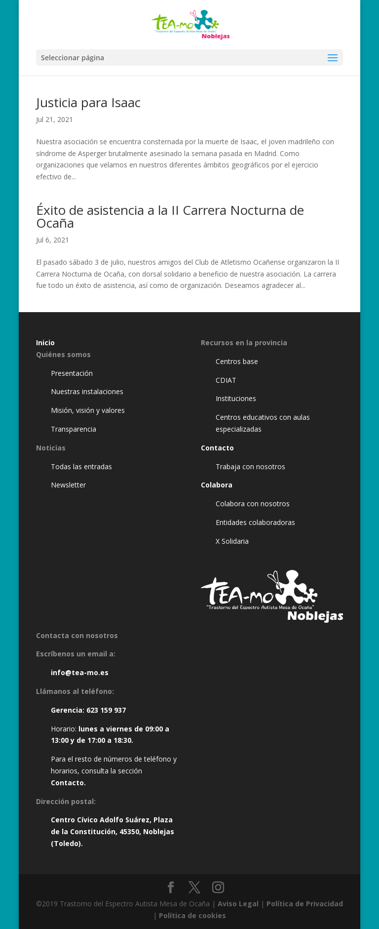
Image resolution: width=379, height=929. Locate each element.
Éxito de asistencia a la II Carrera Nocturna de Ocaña (170, 216)
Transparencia (73, 429)
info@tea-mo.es (80, 672)
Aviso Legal (238, 903)
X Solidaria (232, 541)
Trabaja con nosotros (250, 466)
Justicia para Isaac (88, 102)
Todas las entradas (81, 466)
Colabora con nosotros (253, 503)
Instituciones (236, 398)
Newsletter (68, 484)
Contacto (67, 782)
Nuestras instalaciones (87, 391)
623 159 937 (106, 710)
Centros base (237, 361)
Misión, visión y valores (88, 410)
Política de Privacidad (304, 903)
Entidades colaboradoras (255, 522)
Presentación (72, 373)
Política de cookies (192, 915)
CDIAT (226, 380)
